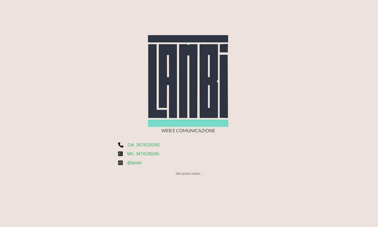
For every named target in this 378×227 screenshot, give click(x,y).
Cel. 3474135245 (144, 145)
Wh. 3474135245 (143, 154)
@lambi (134, 163)
